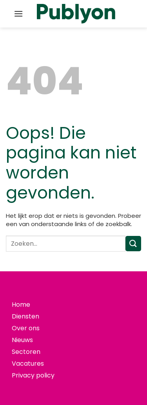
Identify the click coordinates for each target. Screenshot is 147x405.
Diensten (25, 316)
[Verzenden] (133, 243)
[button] (18, 13)
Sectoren (26, 351)
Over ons (26, 328)
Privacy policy (33, 375)
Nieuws (22, 339)
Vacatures (28, 363)
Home (21, 304)
